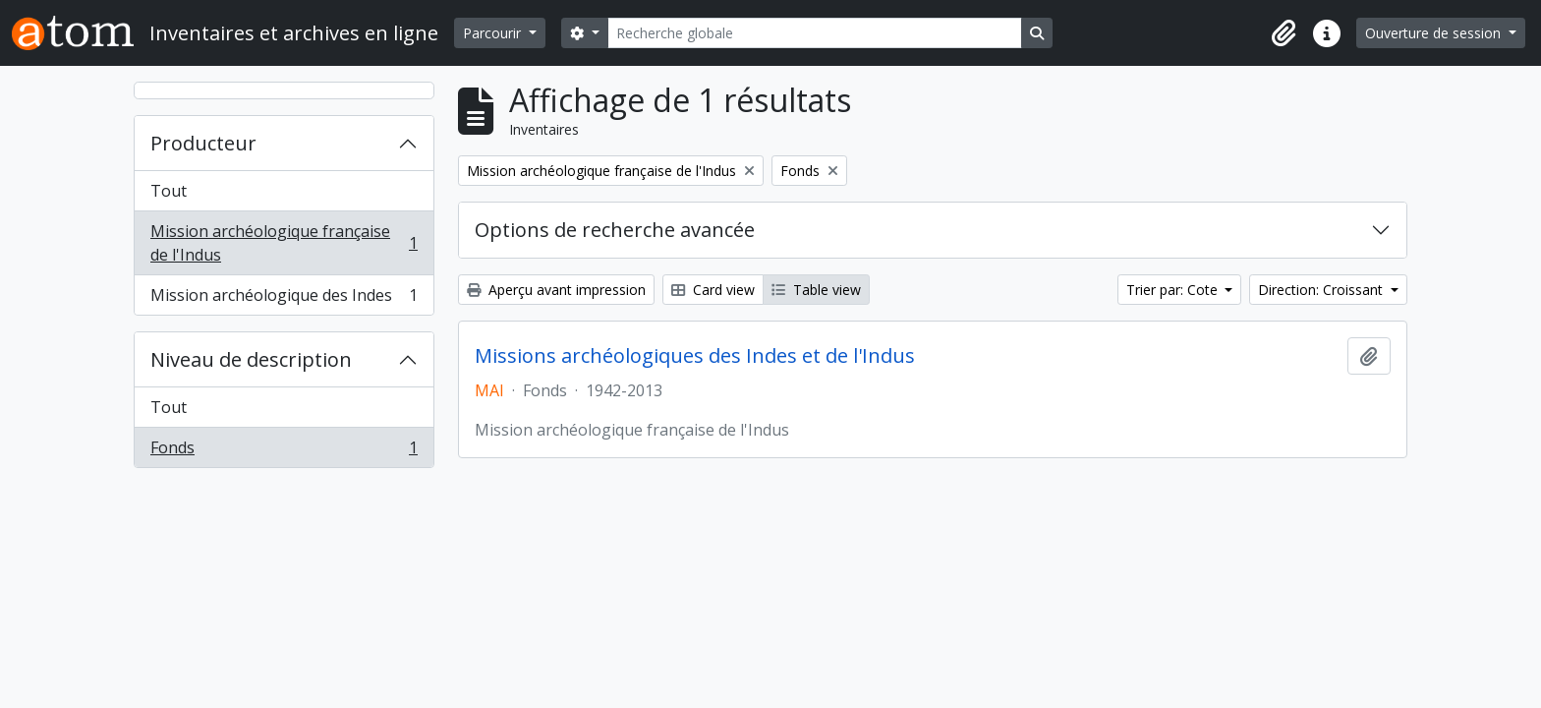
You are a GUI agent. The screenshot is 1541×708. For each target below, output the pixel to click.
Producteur (203, 143)
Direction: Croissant (1322, 289)
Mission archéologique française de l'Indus (283, 243)
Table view (816, 289)
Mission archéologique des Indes (283, 299)
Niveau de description (251, 359)
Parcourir (494, 33)
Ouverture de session (1435, 33)
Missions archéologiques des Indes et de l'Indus (695, 356)
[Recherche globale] (814, 33)
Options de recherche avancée (615, 229)
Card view (713, 289)
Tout (168, 191)
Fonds (283, 451)
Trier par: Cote (1174, 289)
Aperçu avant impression (556, 289)
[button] (1283, 33)
